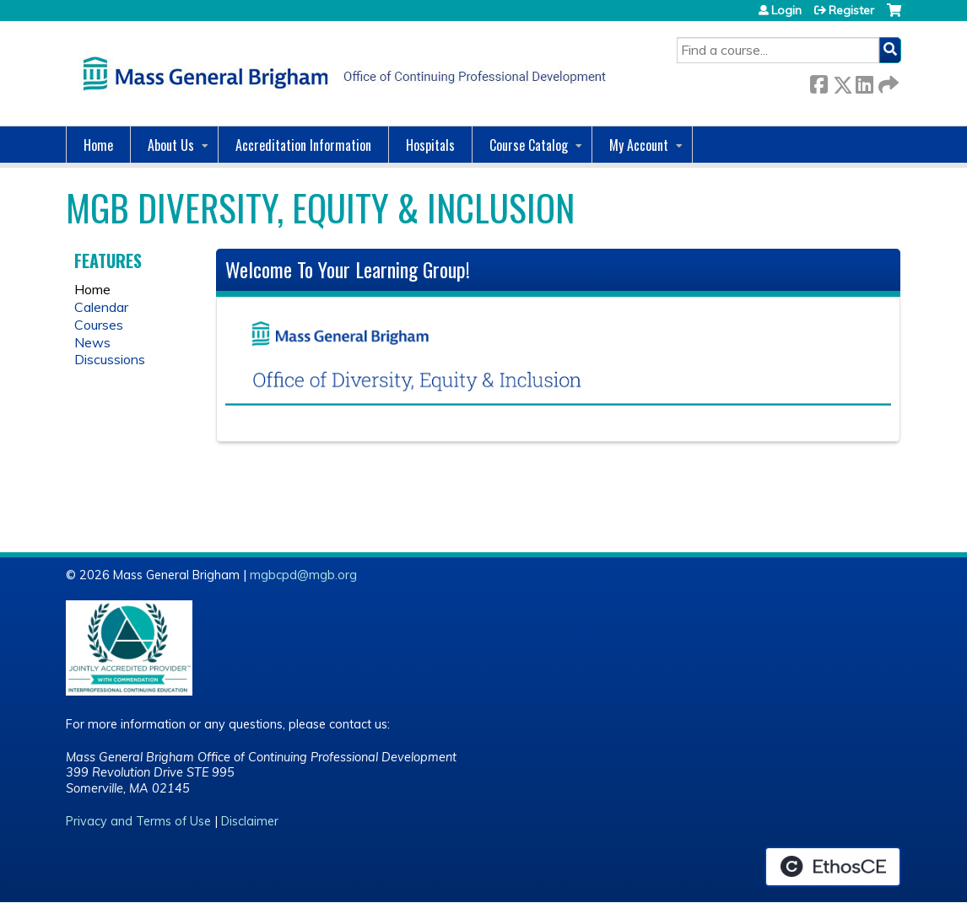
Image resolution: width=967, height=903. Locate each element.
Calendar (101, 306)
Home (98, 145)
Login (786, 10)
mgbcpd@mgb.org (303, 575)
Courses (98, 324)
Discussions (109, 359)
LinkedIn (864, 81)
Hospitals (430, 145)
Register (851, 10)
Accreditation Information (303, 145)
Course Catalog (528, 145)
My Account (638, 145)
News (92, 342)
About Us (171, 145)
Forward (886, 81)
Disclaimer (249, 821)
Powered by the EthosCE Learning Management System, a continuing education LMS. (832, 867)
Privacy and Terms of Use (138, 821)
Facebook (818, 81)
